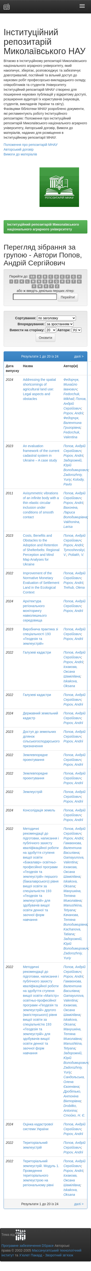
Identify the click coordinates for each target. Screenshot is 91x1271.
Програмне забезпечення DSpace (27, 1246)
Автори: (64, 330)
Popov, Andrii (73, 413)
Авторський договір (19, 149)
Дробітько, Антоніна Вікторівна (72, 1096)
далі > (79, 356)
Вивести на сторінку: (27, 330)
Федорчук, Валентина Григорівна (72, 422)
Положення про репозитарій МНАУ (31, 145)
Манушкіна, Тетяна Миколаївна (72, 895)
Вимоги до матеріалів (20, 154)
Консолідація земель (39, 810)
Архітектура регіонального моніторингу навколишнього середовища (35, 610)
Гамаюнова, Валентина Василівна (72, 848)
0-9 (32, 276)
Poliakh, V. (76, 555)
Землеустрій (32, 792)
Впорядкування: (31, 324)
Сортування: (25, 318)
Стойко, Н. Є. (74, 1115)
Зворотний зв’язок (59, 1255)
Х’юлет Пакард (30, 1255)
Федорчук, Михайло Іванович (71, 384)
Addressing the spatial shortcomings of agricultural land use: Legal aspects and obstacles (39, 389)
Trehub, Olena (74, 587)
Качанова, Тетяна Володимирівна (75, 919)
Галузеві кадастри (37, 652)
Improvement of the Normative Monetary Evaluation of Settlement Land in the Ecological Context (41, 582)
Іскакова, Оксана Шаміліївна (71, 671)
